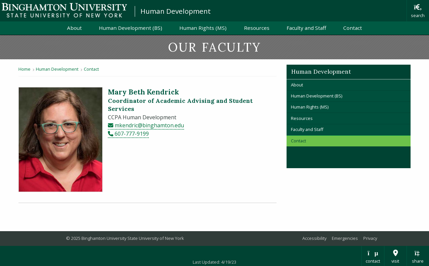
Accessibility (314, 238)
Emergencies (345, 238)
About (74, 27)
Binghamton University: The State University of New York (64, 10)
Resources (256, 27)
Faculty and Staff (306, 27)
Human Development (175, 11)
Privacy (370, 238)
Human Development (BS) (130, 27)
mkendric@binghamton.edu (149, 125)
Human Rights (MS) (203, 27)
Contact (352, 27)
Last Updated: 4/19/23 (214, 262)
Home (24, 69)
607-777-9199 (132, 133)
